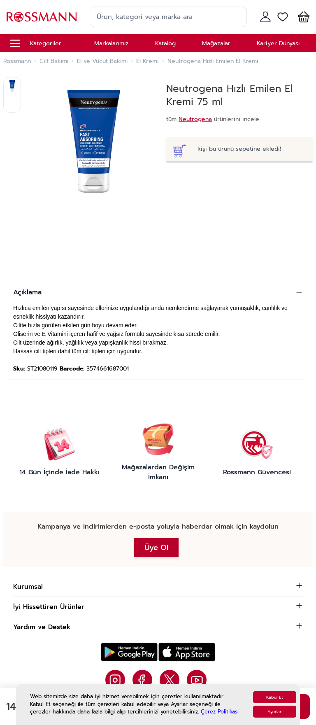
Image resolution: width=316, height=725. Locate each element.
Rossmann (17, 61)
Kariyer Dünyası (278, 43)
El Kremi (147, 61)
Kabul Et (274, 697)
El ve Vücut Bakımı (102, 61)
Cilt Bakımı (54, 61)
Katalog (165, 43)
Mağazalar (216, 43)
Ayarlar (274, 712)
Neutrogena (195, 119)
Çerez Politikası (220, 712)
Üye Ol (156, 547)
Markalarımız (111, 43)
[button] (302, 17)
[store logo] (42, 16)
